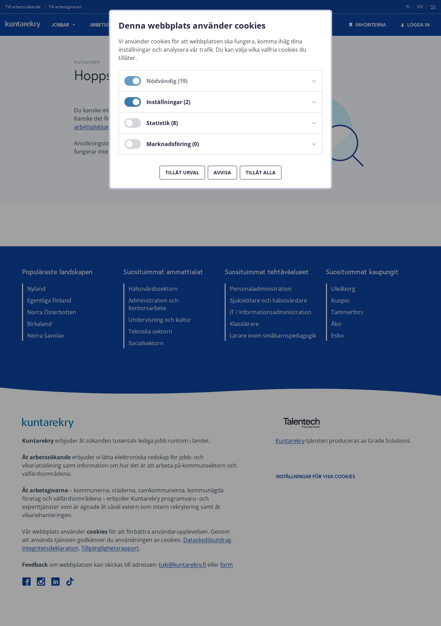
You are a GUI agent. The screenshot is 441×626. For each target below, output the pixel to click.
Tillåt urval (182, 172)
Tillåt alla (261, 172)
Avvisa (222, 172)
